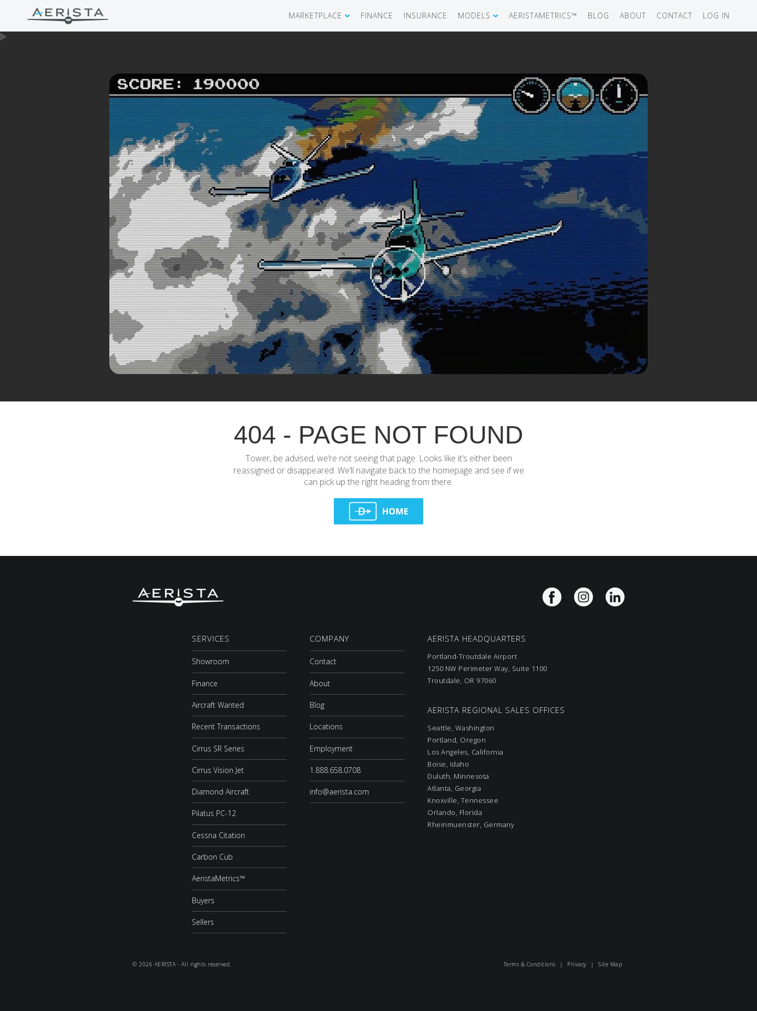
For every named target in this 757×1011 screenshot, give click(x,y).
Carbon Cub (212, 857)
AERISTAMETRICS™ (543, 15)
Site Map (610, 964)
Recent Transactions (226, 726)
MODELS (474, 15)
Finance (205, 683)
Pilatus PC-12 (214, 813)
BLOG (598, 15)
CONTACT (674, 15)
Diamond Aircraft (220, 792)
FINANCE (377, 15)
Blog (317, 705)
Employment (331, 749)
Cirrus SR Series (218, 749)
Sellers (203, 922)
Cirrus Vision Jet (218, 770)
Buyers (203, 900)
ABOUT (633, 15)
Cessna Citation (218, 835)
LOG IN (716, 15)
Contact (323, 661)
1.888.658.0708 (335, 770)
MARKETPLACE (315, 15)
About (320, 683)
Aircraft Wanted (218, 705)
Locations (326, 726)
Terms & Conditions (530, 964)
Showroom (210, 661)
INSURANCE (425, 15)
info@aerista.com (339, 792)
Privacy (577, 964)
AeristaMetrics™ (218, 878)
